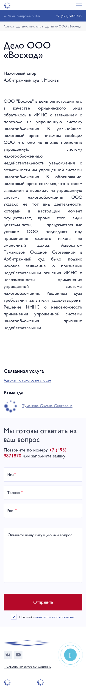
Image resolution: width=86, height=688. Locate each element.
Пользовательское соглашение (27, 667)
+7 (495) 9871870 (69, 16)
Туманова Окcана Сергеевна (47, 405)
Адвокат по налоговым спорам (27, 380)
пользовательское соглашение (54, 617)
